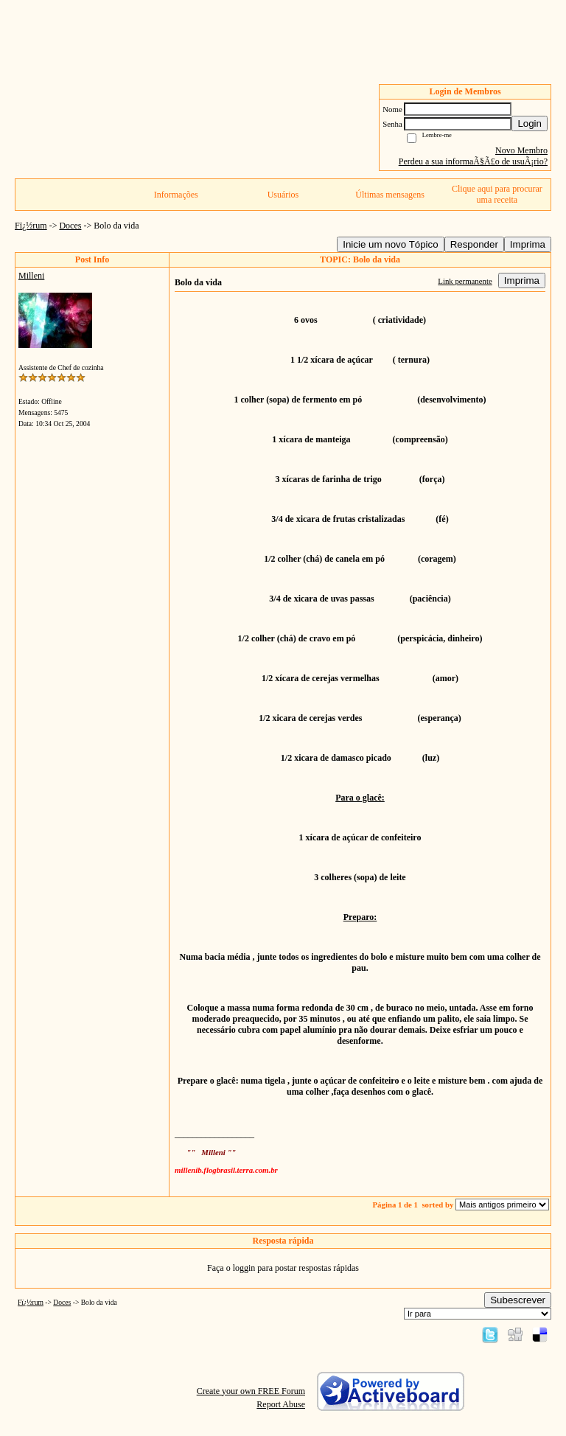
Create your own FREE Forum (251, 1391)
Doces (70, 225)
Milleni (31, 276)
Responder (474, 244)
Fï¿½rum (31, 225)
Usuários (283, 194)
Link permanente (465, 280)
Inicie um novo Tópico (390, 244)
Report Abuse (280, 1404)
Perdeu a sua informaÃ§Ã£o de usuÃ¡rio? (473, 161)
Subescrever (517, 1300)
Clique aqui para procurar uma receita (497, 194)
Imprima (527, 244)
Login (529, 123)
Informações (176, 194)
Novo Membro (521, 150)
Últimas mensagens (389, 194)
